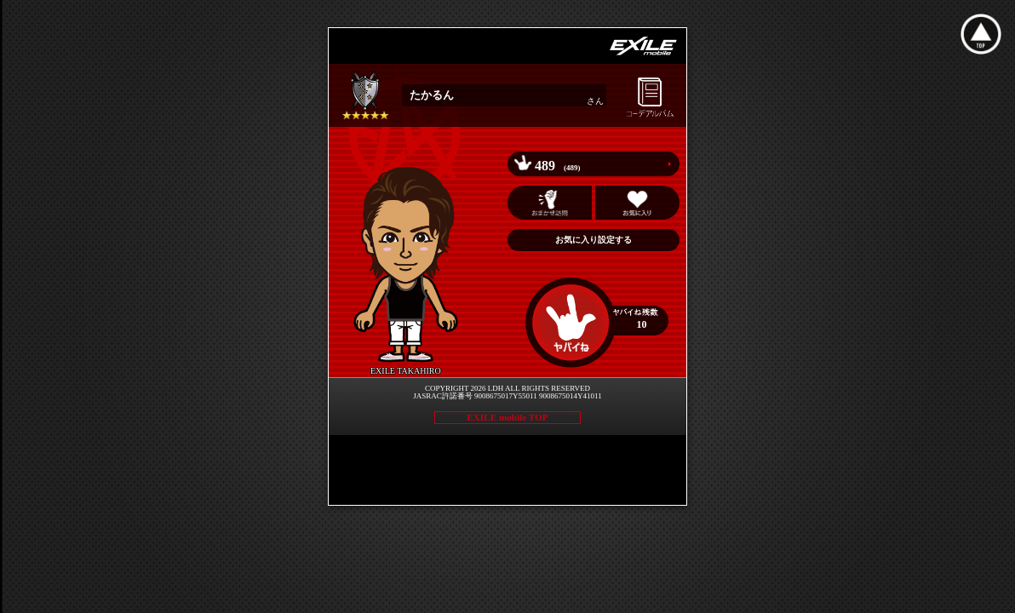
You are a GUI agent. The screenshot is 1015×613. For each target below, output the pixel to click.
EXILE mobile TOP (507, 417)
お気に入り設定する (593, 239)
